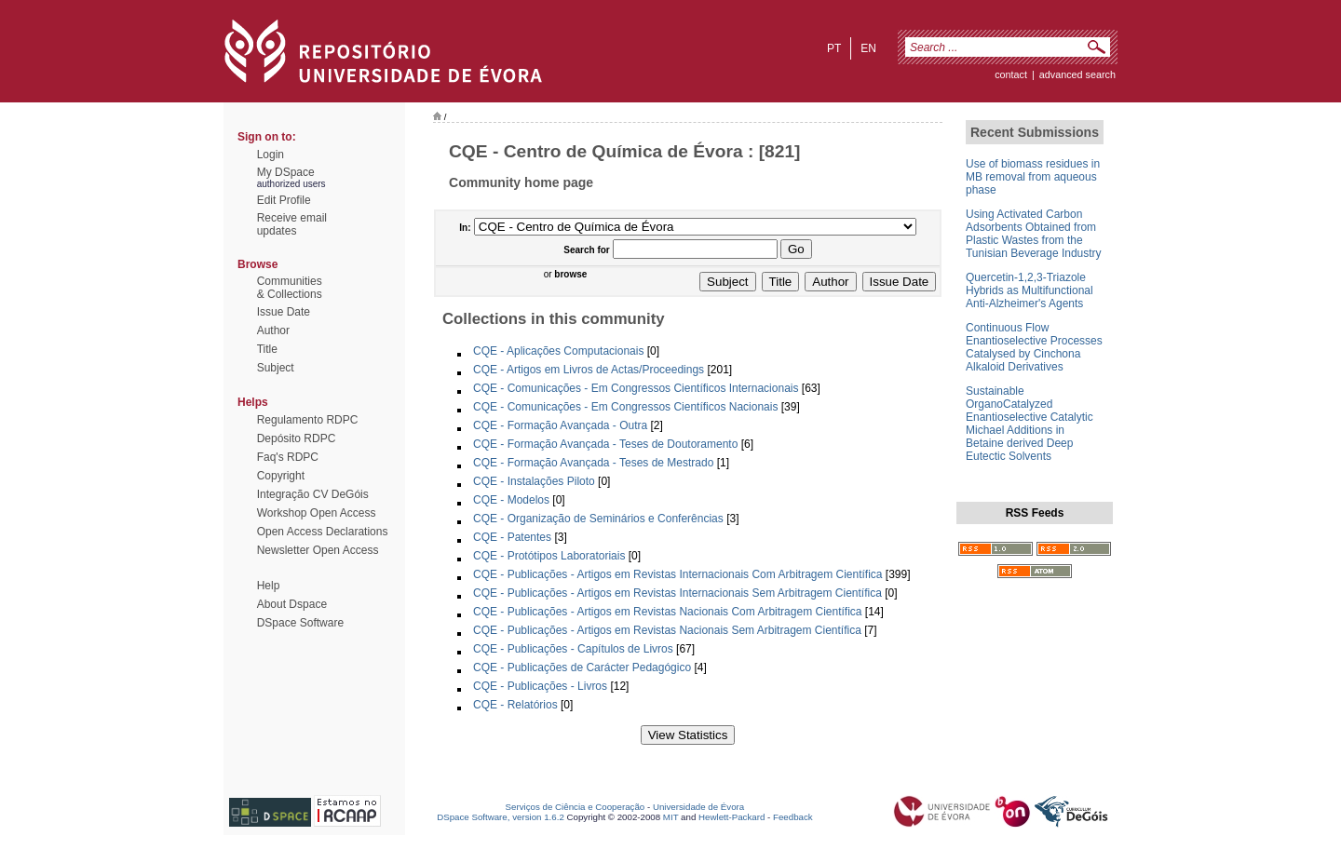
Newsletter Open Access (318, 550)
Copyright (281, 475)
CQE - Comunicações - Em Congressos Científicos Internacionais (635, 388)
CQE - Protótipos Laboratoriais (549, 555)
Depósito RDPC (296, 438)
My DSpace (286, 172)
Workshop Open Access (316, 512)
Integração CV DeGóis (313, 494)
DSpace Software (300, 622)
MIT (671, 817)
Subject (275, 367)
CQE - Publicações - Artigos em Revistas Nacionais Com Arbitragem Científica (667, 611)
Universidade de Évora (698, 807)
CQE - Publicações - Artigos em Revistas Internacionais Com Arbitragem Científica (678, 574)
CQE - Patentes (512, 537)
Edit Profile (284, 200)
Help (268, 585)
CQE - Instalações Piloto (534, 481)
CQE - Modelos (511, 499)
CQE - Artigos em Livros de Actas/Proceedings (588, 369)
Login (270, 154)
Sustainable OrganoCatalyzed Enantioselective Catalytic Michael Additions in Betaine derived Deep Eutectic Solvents (1029, 423)
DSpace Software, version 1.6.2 (500, 817)
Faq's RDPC (287, 457)
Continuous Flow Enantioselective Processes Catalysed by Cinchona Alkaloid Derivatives (1034, 347)
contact (1011, 74)
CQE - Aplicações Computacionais (558, 350)
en (868, 48)
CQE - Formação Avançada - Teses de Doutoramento (605, 444)
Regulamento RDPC (308, 419)
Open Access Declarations (322, 531)
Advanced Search (1077, 74)
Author (273, 330)
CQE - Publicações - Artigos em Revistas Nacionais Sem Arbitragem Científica (667, 630)
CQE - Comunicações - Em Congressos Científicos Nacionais (625, 406)
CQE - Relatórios (515, 704)
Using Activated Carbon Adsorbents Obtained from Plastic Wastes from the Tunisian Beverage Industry (1034, 234)
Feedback (793, 817)
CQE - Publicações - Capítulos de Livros (573, 648)
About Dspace (292, 604)
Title (267, 349)
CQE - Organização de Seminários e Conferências (598, 518)
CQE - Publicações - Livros (540, 686)
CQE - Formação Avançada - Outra (560, 425)
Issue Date (283, 311)
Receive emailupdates (292, 224)
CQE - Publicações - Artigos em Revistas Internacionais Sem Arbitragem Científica (677, 593)
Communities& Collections (289, 288)
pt (834, 48)
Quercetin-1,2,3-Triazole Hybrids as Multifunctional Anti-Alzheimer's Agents (1029, 290)
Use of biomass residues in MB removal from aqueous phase (1033, 176)
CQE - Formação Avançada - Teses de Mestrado (593, 462)
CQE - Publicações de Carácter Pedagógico (582, 667)
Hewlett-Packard (731, 817)
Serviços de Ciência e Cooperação (575, 807)
